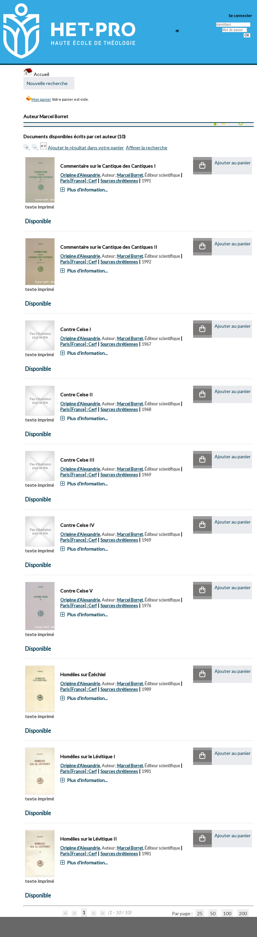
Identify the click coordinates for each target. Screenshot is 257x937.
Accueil (36, 74)
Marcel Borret (130, 175)
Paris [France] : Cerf (78, 180)
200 (243, 913)
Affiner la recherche (146, 147)
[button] (202, 166)
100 (227, 913)
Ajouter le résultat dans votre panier (86, 147)
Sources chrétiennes (119, 180)
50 (213, 913)
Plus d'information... (87, 189)
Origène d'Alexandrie (80, 175)
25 (199, 913)
